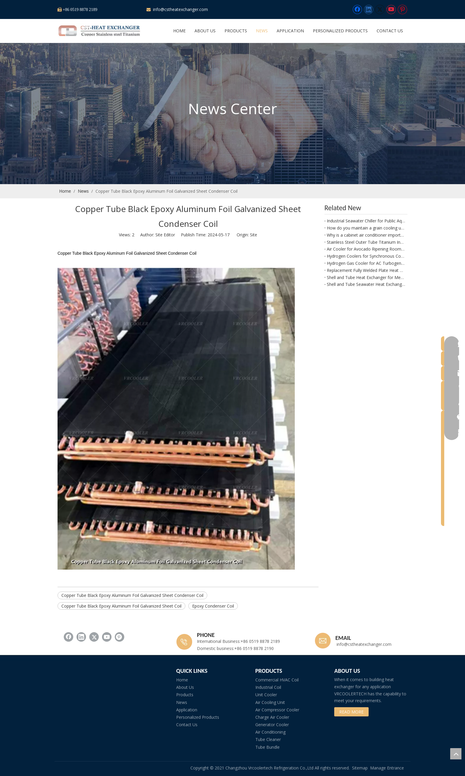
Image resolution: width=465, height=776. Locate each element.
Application (186, 710)
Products (184, 694)
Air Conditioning (270, 732)
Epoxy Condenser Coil (213, 606)
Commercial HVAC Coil (277, 680)
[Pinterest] (402, 9)
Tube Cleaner (268, 739)
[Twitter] (380, 9)
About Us (185, 687)
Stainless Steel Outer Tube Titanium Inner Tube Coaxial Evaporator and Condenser (366, 242)
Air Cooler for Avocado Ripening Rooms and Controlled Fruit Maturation (366, 249)
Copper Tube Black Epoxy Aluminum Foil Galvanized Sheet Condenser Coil (132, 595)
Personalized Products (197, 717)
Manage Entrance (387, 768)
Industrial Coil (268, 687)
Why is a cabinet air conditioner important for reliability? (366, 235)
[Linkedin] (368, 9)
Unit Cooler (266, 694)
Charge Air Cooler (272, 717)
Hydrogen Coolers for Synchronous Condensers (366, 256)
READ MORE (351, 712)
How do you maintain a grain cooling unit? (366, 228)
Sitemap (360, 768)
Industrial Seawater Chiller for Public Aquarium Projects (366, 221)
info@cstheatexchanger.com (180, 9)
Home (182, 680)
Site (253, 235)
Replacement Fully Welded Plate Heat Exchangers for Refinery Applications (366, 270)
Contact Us (187, 724)
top (455, 753)
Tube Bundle (267, 747)
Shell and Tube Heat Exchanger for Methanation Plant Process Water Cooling (366, 277)
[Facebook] (357, 9)
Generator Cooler (272, 724)
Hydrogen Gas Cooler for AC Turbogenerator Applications (366, 263)
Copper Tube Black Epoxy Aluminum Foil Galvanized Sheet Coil (121, 606)
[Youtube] (391, 9)
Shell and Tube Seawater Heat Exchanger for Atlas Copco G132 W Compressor (366, 284)
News (181, 702)
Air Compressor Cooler (277, 710)
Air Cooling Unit (270, 702)
